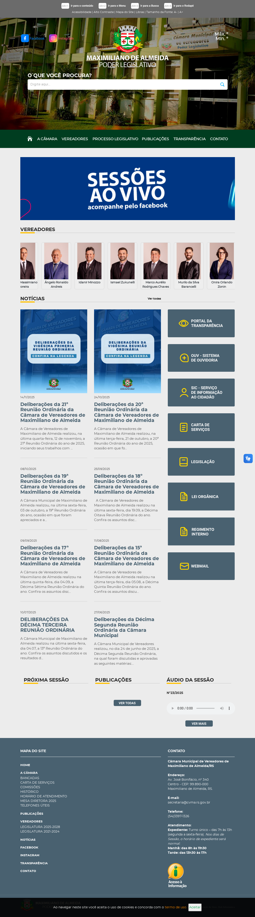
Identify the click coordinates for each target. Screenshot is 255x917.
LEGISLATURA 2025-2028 (40, 827)
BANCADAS (29, 778)
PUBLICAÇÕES (155, 139)
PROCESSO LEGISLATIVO (115, 139)
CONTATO (219, 139)
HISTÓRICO (29, 791)
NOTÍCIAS (27, 839)
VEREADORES (75, 139)
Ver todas (154, 298)
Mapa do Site (125, 12)
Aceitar (195, 907)
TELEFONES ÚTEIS (35, 805)
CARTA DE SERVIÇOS (37, 782)
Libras (140, 12)
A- (175, 12)
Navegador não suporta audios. (201, 708)
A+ (181, 12)
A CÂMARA (47, 139)
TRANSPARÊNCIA (189, 139)
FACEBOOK (29, 847)
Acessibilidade (81, 12)
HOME (25, 765)
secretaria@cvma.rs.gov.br (189, 802)
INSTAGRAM (29, 855)
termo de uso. (176, 907)
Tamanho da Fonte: (159, 12)
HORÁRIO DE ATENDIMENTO (43, 796)
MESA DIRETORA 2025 (38, 801)
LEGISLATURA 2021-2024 (39, 831)
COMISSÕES (30, 787)
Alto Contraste (104, 12)
